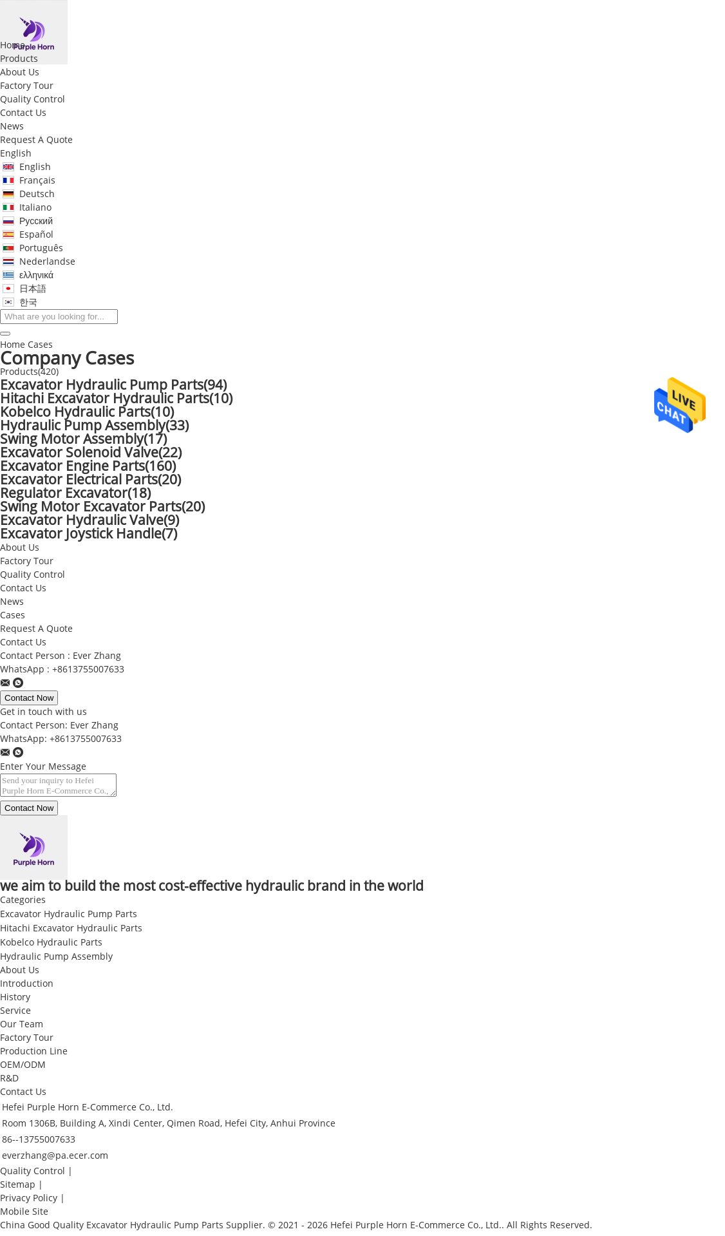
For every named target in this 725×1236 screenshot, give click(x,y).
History (15, 1001)
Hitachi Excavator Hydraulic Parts (116, 398)
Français (37, 180)
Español (36, 234)
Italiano (35, 207)
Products (19, 58)
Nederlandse (47, 261)
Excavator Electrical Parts (90, 479)
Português (41, 248)
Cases (12, 615)
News (12, 126)
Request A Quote (36, 140)
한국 (28, 302)
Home (12, 45)
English (16, 153)
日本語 (32, 288)
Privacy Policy (28, 1202)
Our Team (21, 1028)
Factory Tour (26, 86)
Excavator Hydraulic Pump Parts (113, 385)
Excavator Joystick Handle (88, 534)
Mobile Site (24, 1215)
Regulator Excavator (75, 493)
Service (15, 1014)
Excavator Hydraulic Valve (89, 520)
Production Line (34, 1055)
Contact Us (23, 113)
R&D (9, 1082)
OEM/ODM (23, 1068)
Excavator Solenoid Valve (91, 452)
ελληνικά (36, 275)
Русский (36, 221)
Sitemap (17, 1188)
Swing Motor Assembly (83, 439)
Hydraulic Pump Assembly (94, 425)
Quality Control (32, 99)
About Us (19, 72)
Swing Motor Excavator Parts (102, 507)
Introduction (26, 987)
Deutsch (37, 194)
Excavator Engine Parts (88, 466)
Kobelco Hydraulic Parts (87, 412)
